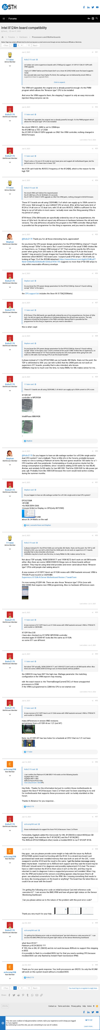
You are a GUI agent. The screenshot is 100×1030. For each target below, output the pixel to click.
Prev (6, 45)
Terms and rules (64, 1006)
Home (89, 1006)
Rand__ (5, 31)
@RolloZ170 (27, 239)
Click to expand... (60, 82)
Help (84, 1006)
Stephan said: (29, 281)
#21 (96, 52)
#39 (96, 923)
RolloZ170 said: (30, 60)
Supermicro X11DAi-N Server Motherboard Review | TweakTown (49, 577)
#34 (96, 654)
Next (35, 45)
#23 (96, 148)
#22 (96, 107)
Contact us (52, 1006)
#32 (96, 535)
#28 (96, 336)
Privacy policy (76, 1006)
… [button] (25, 45)
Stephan (10, 242)
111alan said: (29, 114)
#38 (96, 849)
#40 (96, 965)
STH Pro (5, 1006)
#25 (96, 234)
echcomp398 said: (31, 824)
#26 (96, 273)
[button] (3, 18)
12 (29, 45)
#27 (96, 303)
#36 (96, 762)
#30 (96, 451)
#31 (96, 482)
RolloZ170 (10, 114)
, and (38, 525)
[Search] (97, 18)
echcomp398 (10, 769)
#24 (96, 180)
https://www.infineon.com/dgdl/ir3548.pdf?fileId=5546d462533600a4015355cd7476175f (59, 260)
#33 (96, 612)
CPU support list (32, 293)
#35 (96, 701)
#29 (96, 377)
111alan (10, 60)
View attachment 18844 (33, 783)
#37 (96, 817)
